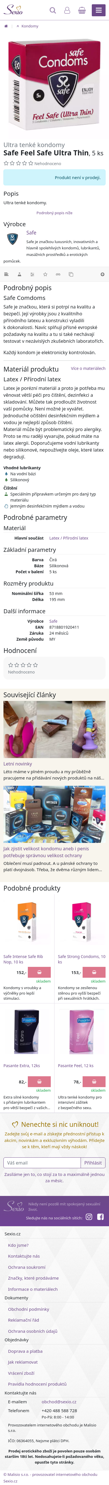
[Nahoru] (102, 274)
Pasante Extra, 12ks (21, 1065)
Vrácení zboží (21, 1373)
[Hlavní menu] (99, 10)
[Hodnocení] (45, 274)
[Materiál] (19, 274)
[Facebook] (100, 1218)
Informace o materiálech (33, 1289)
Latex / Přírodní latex (68, 538)
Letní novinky (17, 764)
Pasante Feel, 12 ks (76, 1065)
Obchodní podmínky (28, 1309)
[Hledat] (53, 13)
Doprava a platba (25, 1351)
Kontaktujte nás (24, 1256)
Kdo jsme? (18, 1245)
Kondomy (26, 26)
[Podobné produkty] (71, 274)
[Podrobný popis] (6, 274)
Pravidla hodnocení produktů (37, 1384)
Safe (31, 232)
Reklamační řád (23, 1320)
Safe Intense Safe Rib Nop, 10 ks (23, 959)
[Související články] (58, 274)
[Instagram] (88, 1218)
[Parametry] (32, 274)
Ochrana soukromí (27, 1267)
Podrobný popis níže (54, 212)
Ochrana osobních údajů (32, 1331)
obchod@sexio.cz (59, 1401)
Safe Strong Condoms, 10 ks (82, 959)
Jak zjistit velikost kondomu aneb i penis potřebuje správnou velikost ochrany (46, 852)
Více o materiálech (88, 368)
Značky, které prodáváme (33, 1278)
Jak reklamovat (23, 1362)
